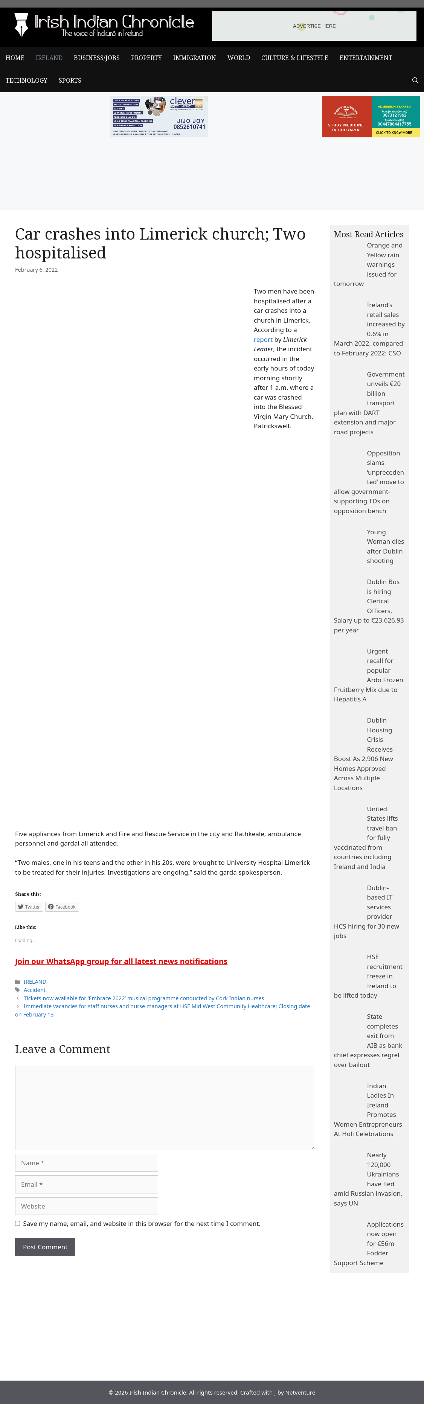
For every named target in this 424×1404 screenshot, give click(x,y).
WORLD (238, 58)
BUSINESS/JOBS (97, 58)
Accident (35, 989)
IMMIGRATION (194, 58)
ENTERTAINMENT (366, 58)
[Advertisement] (165, 1313)
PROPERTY (146, 58)
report (263, 339)
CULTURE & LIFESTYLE (294, 58)
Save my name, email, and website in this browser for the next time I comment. (142, 1223)
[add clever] (159, 135)
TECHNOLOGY (26, 80)
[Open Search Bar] (415, 80)
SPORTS (70, 80)
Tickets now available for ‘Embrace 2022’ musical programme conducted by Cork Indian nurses (144, 998)
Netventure (300, 1392)
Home (15, 58)
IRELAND (49, 58)
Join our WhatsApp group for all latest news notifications (121, 961)
